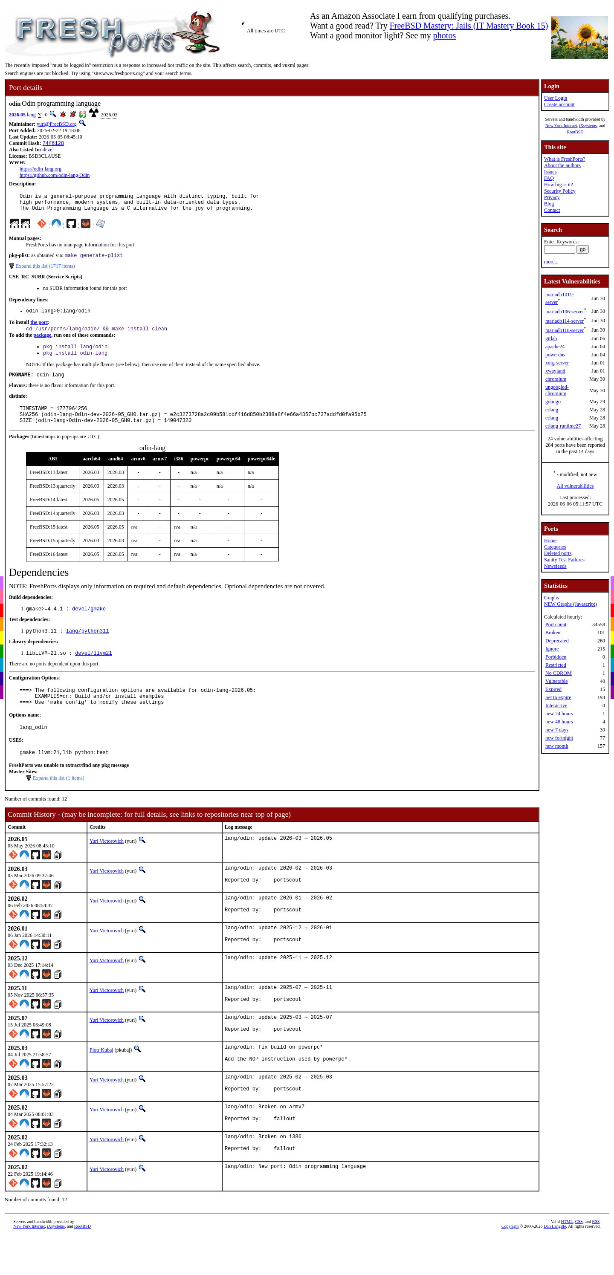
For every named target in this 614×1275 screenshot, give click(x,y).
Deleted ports (557, 553)
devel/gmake (89, 623)
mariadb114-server (564, 321)
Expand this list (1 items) (58, 801)
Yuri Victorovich (107, 864)
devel (48, 150)
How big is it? (558, 185)
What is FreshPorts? (564, 159)
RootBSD (575, 132)
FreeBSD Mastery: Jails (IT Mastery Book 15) (469, 25)
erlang (551, 410)
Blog (549, 204)
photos (444, 35)
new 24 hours (559, 714)
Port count (556, 624)
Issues (550, 172)
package (42, 343)
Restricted (555, 665)
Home (550, 541)
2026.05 (17, 115)
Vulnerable (556, 681)
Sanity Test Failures (564, 560)
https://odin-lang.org (40, 170)
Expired (553, 689)
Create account (559, 104)
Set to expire (558, 697)
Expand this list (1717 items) (45, 272)
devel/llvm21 (93, 670)
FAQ (549, 178)
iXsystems (588, 125)
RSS (596, 1264)
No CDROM (558, 673)
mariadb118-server (564, 330)
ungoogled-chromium (557, 390)
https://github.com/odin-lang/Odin (55, 176)
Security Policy (560, 191)
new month (556, 746)
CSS (579, 1264)
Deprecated (557, 641)
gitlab (551, 338)
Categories (555, 547)
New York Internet (561, 125)
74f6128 (53, 143)
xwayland (555, 371)
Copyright (510, 1268)
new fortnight (559, 738)
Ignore (552, 649)
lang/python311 (87, 647)
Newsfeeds (555, 566)
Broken (552, 633)
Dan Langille (555, 1268)
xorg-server (557, 363)
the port (39, 329)
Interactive (556, 705)
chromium (555, 379)
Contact (552, 210)
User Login (555, 98)
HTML (567, 1264)
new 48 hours (559, 722)
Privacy (552, 197)
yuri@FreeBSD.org (57, 124)
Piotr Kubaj (101, 1084)
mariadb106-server (564, 312)
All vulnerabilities (575, 486)
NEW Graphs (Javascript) (570, 604)
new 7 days (556, 730)
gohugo (553, 402)
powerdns (555, 355)
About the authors (562, 165)
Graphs (551, 598)
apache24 (555, 347)
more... (551, 262)
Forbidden (555, 657)
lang (31, 115)
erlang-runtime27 (563, 426)
